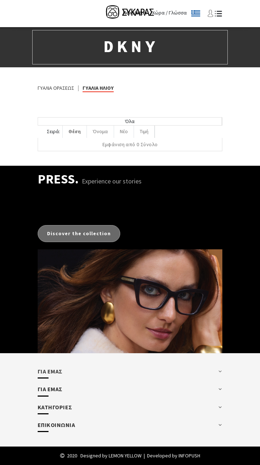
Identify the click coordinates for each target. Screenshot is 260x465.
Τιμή (144, 131)
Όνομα (100, 131)
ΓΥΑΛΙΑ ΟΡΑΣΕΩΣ (56, 88)
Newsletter (135, 12)
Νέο (124, 131)
